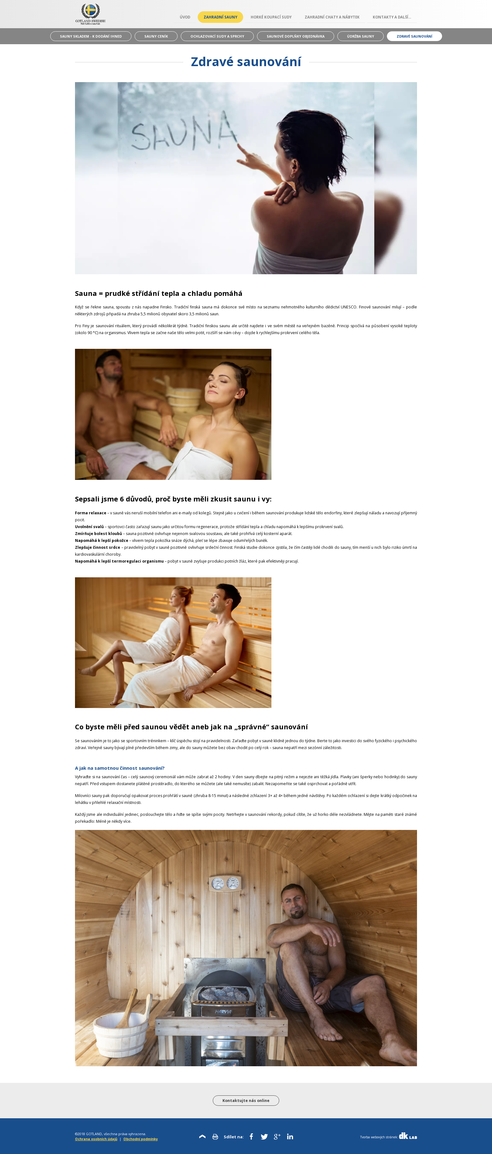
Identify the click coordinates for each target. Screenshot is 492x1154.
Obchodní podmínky (140, 1138)
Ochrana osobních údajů (96, 1138)
